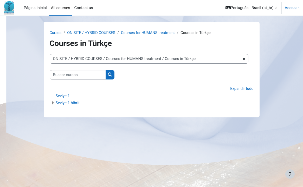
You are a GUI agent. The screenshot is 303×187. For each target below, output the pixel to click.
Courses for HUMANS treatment (150, 33)
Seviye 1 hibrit (68, 103)
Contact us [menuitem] (83, 7)
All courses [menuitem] (60, 7)
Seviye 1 (63, 96)
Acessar (292, 7)
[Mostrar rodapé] (290, 174)
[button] (251, 8)
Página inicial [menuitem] (35, 7)
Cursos (56, 33)
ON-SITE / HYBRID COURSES (92, 33)
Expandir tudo (242, 89)
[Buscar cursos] (78, 74)
